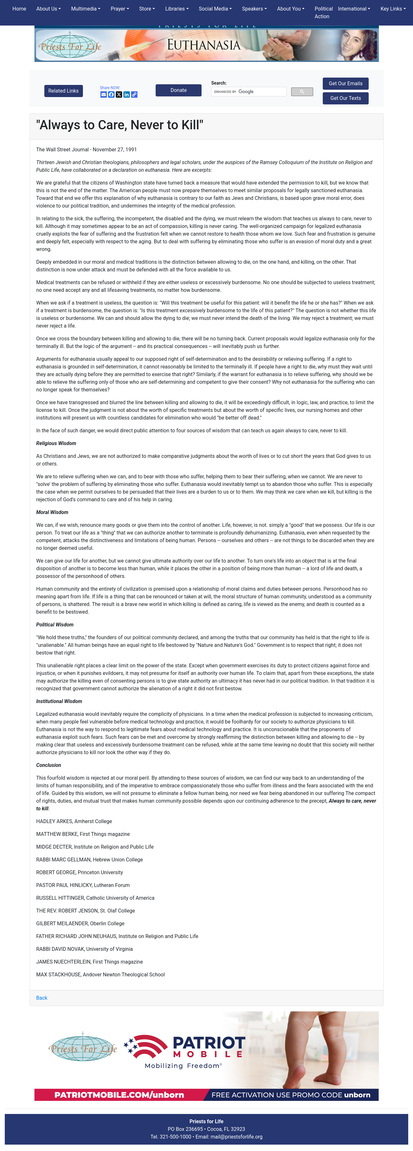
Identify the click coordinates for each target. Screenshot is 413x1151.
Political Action (324, 12)
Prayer (118, 9)
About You (289, 9)
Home (19, 9)
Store (145, 9)
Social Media (213, 9)
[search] (248, 92)
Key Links (391, 9)
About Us (46, 9)
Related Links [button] (63, 91)
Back (42, 998)
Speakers (252, 9)
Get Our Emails (346, 83)
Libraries (175, 9)
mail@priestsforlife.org (237, 1137)
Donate (179, 90)
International (352, 9)
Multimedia (84, 9)
